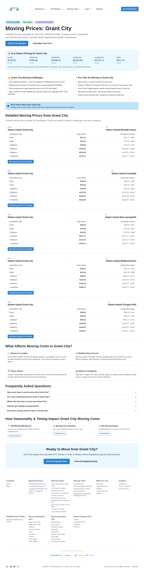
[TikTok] (7, 566)
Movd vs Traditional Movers (35, 492)
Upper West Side (35, 524)
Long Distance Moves (58, 511)
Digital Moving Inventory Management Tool (82, 494)
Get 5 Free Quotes (17, 43)
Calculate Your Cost (42, 43)
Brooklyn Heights (57, 527)
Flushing (77, 524)
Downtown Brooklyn (58, 541)
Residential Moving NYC (37, 484)
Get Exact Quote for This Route (20, 162)
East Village (33, 539)
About (8, 484)
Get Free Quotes (130, 9)
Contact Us (123, 484)
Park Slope (55, 524)
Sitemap (135, 566)
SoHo (31, 532)
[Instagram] (18, 566)
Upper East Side (102, 486)
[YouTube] (14, 566)
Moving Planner (79, 491)
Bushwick (54, 529)
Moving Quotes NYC (58, 498)
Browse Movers (15, 436)
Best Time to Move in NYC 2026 (60, 506)
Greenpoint (55, 532)
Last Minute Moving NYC (37, 486)
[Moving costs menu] (74, 9)
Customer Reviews (57, 509)
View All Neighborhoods (86, 461)
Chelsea (32, 534)
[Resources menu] (40, 9)
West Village (33, 541)
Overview (99, 484)
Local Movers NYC (57, 491)
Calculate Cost (59, 433)
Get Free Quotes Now (56, 461)
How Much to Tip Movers (60, 493)
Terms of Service (124, 486)
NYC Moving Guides (58, 488)
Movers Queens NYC (82, 517)
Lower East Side (102, 491)
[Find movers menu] (57, 9)
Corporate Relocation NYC (38, 489)
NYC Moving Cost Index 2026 (59, 485)
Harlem (98, 493)
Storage (99, 9)
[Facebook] (11, 566)
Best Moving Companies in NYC (60, 501)
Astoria (76, 519)
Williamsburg (55, 522)
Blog (7, 486)
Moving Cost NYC (57, 495)
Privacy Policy (124, 489)
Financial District (34, 529)
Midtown (99, 489)
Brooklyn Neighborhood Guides (14, 521)
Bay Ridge (55, 536)
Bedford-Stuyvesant (58, 534)
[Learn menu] (88, 9)
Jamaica (77, 527)
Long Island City (79, 522)
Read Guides (104, 433)
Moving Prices (79, 484)
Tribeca (31, 536)
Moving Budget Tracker (82, 489)
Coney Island (56, 539)
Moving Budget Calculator (83, 486)
